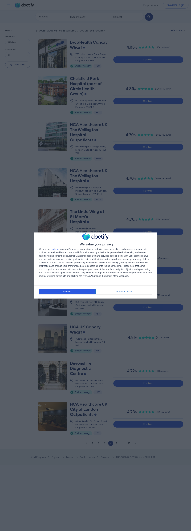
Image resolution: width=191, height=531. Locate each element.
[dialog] (95, 265)
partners (55, 249)
